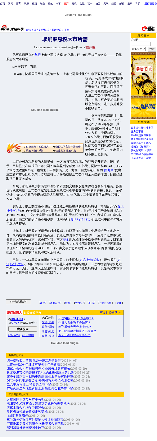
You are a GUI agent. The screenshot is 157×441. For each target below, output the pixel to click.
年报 (38, 55)
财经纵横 (44, 29)
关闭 (119, 302)
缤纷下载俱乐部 (35, 150)
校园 (97, 3)
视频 (34, 3)
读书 (90, 3)
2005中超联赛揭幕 (141, 135)
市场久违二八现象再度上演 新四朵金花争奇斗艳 (40, 388)
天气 (105, 3)
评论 (42, 302)
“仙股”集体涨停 (17, 415)
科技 (50, 3)
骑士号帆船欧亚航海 (142, 139)
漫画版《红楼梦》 (141, 146)
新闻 (10, 3)
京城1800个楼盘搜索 (142, 154)
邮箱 (121, 3)
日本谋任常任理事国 (142, 127)
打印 (91, 302)
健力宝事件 (137, 131)
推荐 (67, 302)
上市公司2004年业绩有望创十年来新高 (33, 364)
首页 (2, 3)
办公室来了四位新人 (37, 146)
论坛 (16, 210)
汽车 (58, 3)
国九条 (109, 170)
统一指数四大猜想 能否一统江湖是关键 (34, 360)
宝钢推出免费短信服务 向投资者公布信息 (35, 423)
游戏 (74, 3)
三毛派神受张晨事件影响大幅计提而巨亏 (35, 419)
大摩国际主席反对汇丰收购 (25, 399)
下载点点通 (105, 302)
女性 (82, 3)
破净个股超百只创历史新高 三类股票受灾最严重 (40, 376)
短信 (113, 3)
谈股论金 (55, 302)
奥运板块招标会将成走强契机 (27, 411)
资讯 (120, 206)
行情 (9, 210)
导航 (137, 3)
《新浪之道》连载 (141, 158)
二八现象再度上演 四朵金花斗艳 (29, 384)
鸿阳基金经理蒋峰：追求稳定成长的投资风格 (38, 403)
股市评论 (56, 29)
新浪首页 (31, 29)
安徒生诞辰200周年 (141, 150)
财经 (42, 3)
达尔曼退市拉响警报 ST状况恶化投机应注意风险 (40, 372)
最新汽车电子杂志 (141, 142)
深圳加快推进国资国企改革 (25, 427)
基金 (66, 239)
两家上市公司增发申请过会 (25, 407)
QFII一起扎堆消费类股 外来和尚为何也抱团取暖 (40, 380)
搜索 (129, 3)
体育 (18, 3)
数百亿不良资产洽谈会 (68, 146)
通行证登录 (150, 3)
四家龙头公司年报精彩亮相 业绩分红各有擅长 (38, 368)
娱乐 (26, 3)
